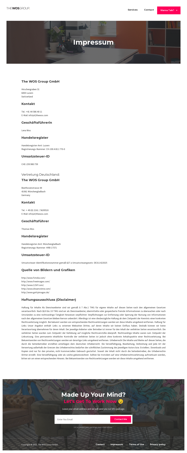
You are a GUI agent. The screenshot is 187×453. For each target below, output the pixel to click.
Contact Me (120, 419)
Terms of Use (136, 444)
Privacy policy (158, 444)
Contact (149, 9)
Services (133, 9)
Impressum (117, 444)
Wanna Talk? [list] (168, 10)
